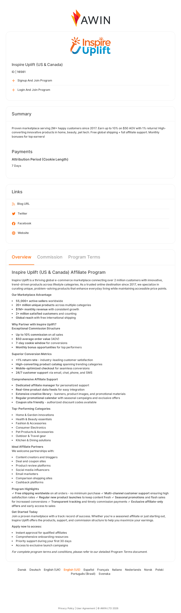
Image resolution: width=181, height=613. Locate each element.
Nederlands (133, 569)
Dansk (22, 569)
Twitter (19, 213)
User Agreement (85, 608)
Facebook (21, 223)
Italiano (117, 569)
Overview (21, 256)
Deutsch (35, 569)
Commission (49, 256)
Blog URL (21, 204)
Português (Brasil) (83, 573)
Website (20, 233)
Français (103, 569)
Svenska (104, 573)
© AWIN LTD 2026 (107, 608)
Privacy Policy (66, 608)
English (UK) (52, 569)
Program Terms (84, 256)
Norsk (148, 569)
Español (89, 569)
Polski (159, 569)
